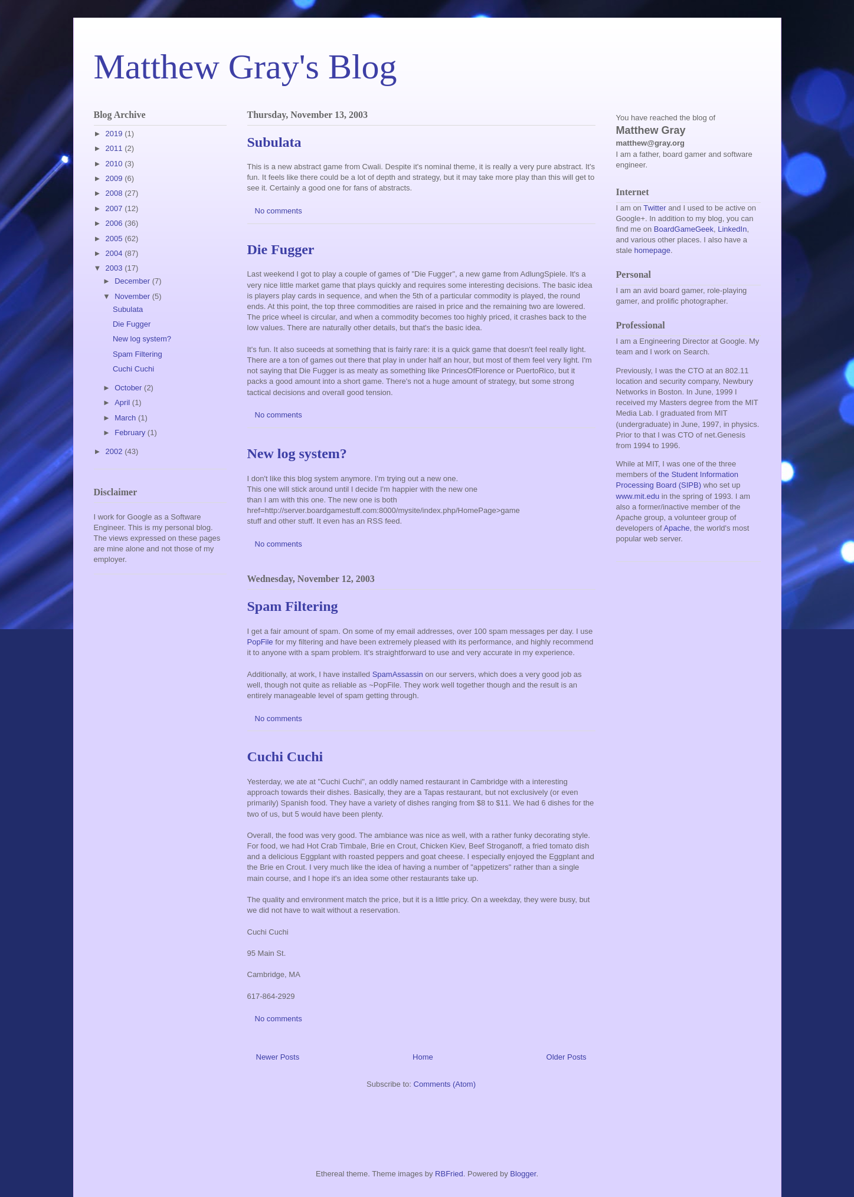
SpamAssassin (397, 674)
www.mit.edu (638, 496)
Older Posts (567, 1057)
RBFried (449, 1173)
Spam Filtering (292, 606)
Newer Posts (278, 1057)
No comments (280, 210)
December (133, 281)
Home (423, 1057)
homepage (652, 250)
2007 (115, 208)
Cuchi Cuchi (285, 756)
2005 (115, 238)
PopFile (260, 641)
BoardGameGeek (684, 229)
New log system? (297, 453)
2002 (115, 451)
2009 (115, 178)
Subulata (274, 142)
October (129, 387)
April (123, 402)
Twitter (654, 207)
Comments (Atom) (445, 1084)
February (131, 432)
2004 (115, 253)
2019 (115, 133)
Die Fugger (281, 249)
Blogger (523, 1173)
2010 (115, 163)
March (126, 417)
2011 (115, 148)
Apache (676, 528)
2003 (115, 268)
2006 (115, 223)
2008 (115, 193)
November (133, 296)
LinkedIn (732, 229)
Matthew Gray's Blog (245, 66)
